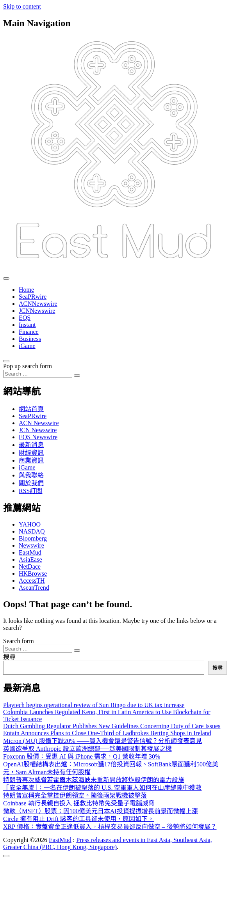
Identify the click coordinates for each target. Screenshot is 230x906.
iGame (27, 345)
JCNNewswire (37, 310)
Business (30, 338)
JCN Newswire (38, 430)
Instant (27, 324)
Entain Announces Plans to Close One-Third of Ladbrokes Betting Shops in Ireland (107, 733)
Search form (18, 641)
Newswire (31, 545)
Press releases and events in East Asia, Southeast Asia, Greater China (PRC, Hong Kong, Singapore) (107, 843)
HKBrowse (33, 573)
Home (26, 289)
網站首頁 (31, 409)
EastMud (30, 552)
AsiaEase (30, 559)
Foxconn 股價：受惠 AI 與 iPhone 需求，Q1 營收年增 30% (81, 756)
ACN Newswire (39, 423)
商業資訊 (31, 460)
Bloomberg (33, 538)
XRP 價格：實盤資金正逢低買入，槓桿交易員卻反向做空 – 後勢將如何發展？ (110, 826)
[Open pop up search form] (6, 361)
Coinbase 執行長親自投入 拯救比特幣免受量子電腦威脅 (79, 803)
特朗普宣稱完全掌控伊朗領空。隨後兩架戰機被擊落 (75, 795)
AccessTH (32, 580)
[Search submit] (77, 375)
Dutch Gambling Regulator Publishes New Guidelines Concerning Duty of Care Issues (111, 726)
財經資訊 (31, 452)
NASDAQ (32, 531)
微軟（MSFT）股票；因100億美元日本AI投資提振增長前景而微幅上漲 (100, 811)
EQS (24, 317)
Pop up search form (27, 366)
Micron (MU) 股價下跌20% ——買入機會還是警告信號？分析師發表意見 (102, 741)
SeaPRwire (32, 296)
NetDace (30, 566)
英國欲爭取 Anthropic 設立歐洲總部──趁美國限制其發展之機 (87, 748)
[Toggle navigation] (6, 278)
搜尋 (9, 657)
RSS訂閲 (30, 491)
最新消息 (31, 444)
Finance (29, 331)
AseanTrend (34, 587)
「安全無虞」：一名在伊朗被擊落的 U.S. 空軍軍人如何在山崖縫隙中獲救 (102, 787)
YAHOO (30, 524)
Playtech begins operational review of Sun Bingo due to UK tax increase (93, 705)
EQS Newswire (38, 437)
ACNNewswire (38, 303)
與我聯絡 (31, 475)
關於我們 (31, 483)
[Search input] (37, 374)
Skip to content (22, 6)
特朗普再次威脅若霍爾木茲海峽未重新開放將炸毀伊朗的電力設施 (93, 780)
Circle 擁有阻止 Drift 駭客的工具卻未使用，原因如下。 (78, 819)
